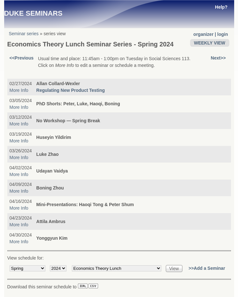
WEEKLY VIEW (209, 42)
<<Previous (22, 57)
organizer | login (210, 34)
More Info (19, 90)
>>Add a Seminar (206, 268)
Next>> (218, 57)
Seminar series (24, 33)
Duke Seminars (33, 13)
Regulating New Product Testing (70, 90)
